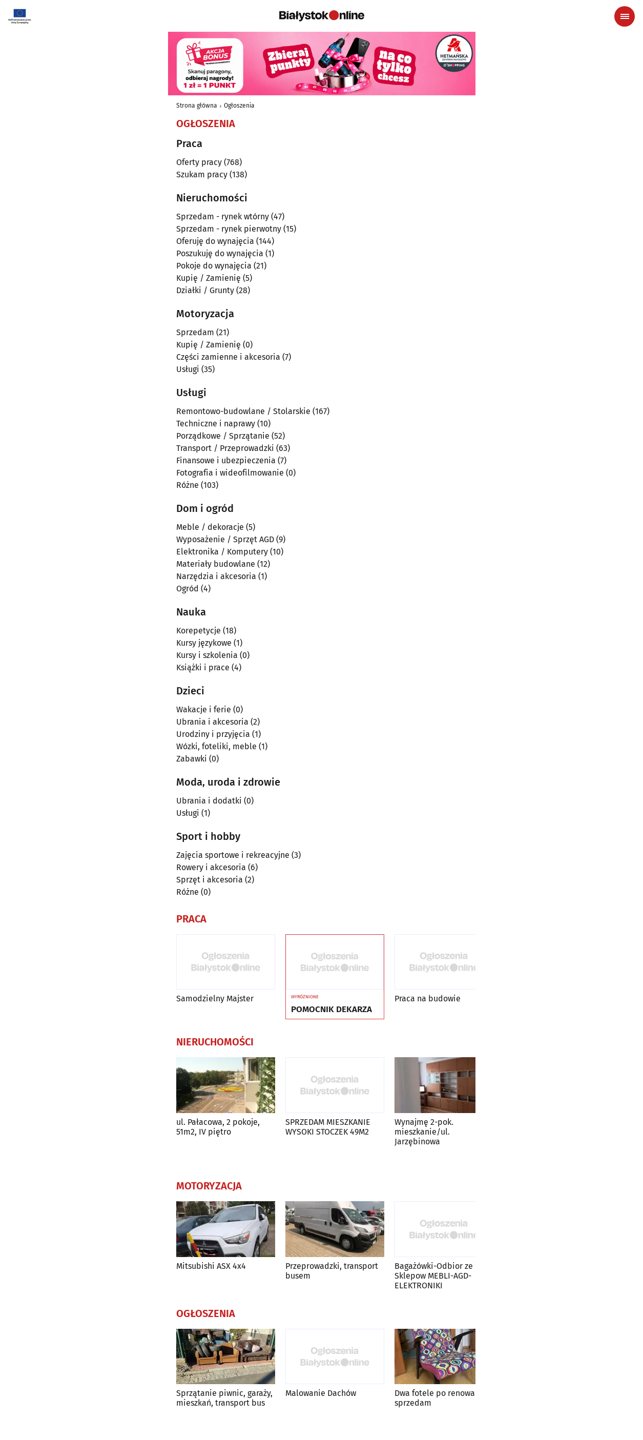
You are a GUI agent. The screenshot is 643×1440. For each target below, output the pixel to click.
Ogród (187, 588)
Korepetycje (198, 630)
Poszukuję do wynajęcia (219, 253)
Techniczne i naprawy (215, 423)
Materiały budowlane (215, 564)
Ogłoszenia (239, 105)
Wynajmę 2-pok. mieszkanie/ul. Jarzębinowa (424, 1131)
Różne (187, 485)
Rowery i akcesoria (211, 867)
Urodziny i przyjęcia (213, 734)
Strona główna (196, 105)
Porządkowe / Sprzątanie (222, 436)
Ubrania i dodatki (209, 801)
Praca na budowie (428, 998)
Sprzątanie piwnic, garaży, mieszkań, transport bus (224, 1398)
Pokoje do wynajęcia (214, 266)
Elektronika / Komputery (222, 552)
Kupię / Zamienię (208, 278)
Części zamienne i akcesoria (228, 357)
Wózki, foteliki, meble (216, 746)
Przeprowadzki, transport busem (331, 1271)
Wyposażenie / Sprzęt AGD (225, 539)
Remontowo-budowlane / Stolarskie (243, 411)
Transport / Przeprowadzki (225, 448)
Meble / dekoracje (210, 527)
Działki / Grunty (205, 290)
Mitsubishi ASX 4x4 (211, 1266)
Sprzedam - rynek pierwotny (228, 229)
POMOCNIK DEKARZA (331, 1009)
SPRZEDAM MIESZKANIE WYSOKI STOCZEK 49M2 (327, 1127)
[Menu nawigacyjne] (624, 16)
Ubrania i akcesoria (212, 722)
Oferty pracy (199, 162)
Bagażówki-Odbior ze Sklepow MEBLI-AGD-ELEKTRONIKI (434, 1275)
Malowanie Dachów (320, 1393)
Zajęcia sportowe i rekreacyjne (232, 855)
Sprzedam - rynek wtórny (222, 216)
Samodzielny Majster (215, 998)
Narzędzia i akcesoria (216, 576)
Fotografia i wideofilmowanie (230, 473)
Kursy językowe (204, 643)
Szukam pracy (201, 174)
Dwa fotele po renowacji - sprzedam (442, 1398)
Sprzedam (195, 332)
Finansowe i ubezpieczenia (226, 460)
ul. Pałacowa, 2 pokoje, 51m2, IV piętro (218, 1127)
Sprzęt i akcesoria (209, 879)
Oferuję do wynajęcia (215, 241)
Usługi (187, 369)
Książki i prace (203, 667)
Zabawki (191, 759)
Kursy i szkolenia (207, 655)
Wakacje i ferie (203, 709)
